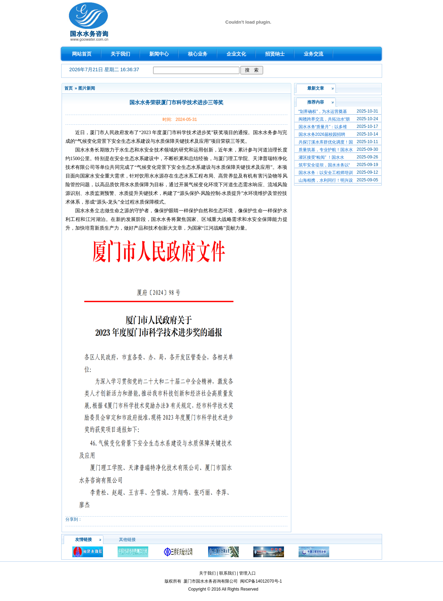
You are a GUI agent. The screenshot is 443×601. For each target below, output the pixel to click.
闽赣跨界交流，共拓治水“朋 (324, 119)
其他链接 (127, 539)
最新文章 (315, 88)
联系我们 (227, 573)
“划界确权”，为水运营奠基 (323, 111)
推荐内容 (315, 102)
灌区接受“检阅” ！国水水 (321, 157)
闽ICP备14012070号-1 (261, 581)
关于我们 (207, 573)
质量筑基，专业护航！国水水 (326, 149)
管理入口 (247, 573)
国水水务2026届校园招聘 (322, 134)
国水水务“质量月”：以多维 (323, 126)
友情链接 (83, 539)
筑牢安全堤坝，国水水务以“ (324, 165)
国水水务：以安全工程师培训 (326, 172)
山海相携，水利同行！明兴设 (326, 180)
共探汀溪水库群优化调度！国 (326, 142)
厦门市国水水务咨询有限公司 (210, 581)
